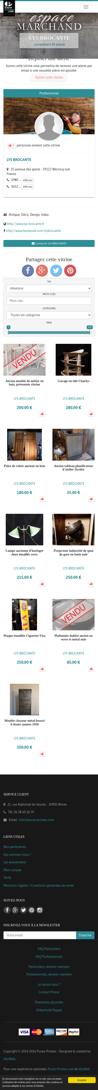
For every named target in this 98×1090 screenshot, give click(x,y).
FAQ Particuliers (49, 949)
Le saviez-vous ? (49, 984)
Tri (49, 281)
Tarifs (7, 878)
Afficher (28, 180)
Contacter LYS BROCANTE (49, 243)
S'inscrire (85, 935)
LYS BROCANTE (19, 160)
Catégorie (49, 308)
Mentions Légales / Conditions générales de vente (38, 885)
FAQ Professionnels (49, 956)
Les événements (14, 862)
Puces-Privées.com (61, 1069)
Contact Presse (48, 992)
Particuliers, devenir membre (49, 967)
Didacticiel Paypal (49, 1010)
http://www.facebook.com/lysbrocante (33, 231)
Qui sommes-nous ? (17, 854)
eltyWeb (9, 1059)
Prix (49, 322)
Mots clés (49, 294)
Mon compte (12, 870)
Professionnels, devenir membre (49, 974)
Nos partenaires (14, 847)
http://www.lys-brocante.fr (25, 224)
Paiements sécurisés (49, 1002)
